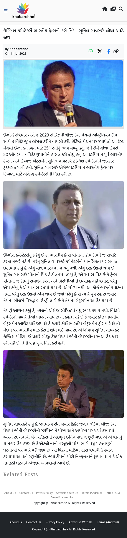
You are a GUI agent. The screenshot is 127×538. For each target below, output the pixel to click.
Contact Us (26, 493)
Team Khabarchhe (62, 497)
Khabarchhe (19, 49)
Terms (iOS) (112, 493)
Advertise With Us (67, 493)
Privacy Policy (44, 493)
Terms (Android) (91, 493)
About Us (10, 493)
